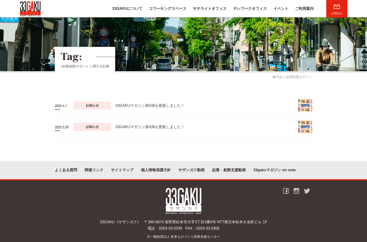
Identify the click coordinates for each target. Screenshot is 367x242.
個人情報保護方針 (156, 170)
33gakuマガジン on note (274, 170)
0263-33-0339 (170, 228)
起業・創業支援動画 (229, 170)
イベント (280, 9)
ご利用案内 (304, 9)
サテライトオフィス (210, 9)
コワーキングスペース (167, 9)
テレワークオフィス (250, 9)
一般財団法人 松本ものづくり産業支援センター (185, 236)
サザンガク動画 (191, 170)
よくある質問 (66, 170)
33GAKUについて (127, 9)
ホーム (277, 77)
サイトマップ (122, 170)
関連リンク (94, 170)
